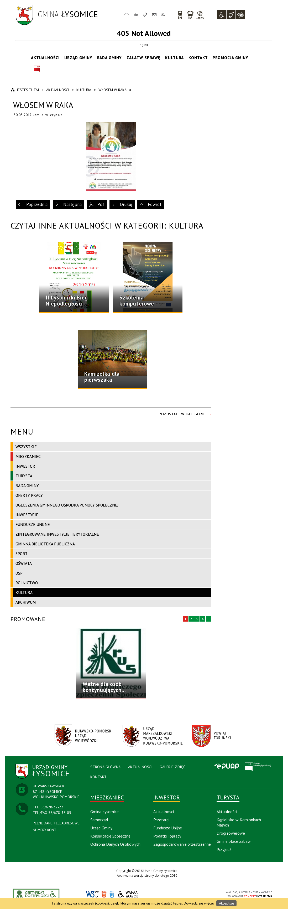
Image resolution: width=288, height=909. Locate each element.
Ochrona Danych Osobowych (115, 844)
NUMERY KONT (44, 830)
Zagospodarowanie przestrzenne (182, 844)
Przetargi (161, 819)
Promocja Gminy (230, 57)
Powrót (154, 204)
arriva (200, 14)
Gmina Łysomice (104, 811)
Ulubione (146, 14)
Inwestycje (26, 514)
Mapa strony (136, 14)
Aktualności (45, 57)
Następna (72, 204)
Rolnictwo (26, 582)
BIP (37, 69)
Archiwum (25, 602)
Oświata (23, 563)
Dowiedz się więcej (199, 903)
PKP (180, 14)
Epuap (226, 766)
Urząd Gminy (78, 57)
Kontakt (154, 14)
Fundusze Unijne (32, 524)
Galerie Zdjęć (173, 767)
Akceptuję (226, 903)
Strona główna (126, 14)
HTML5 (104, 894)
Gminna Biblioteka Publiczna (45, 543)
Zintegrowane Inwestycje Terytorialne (57, 534)
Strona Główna (105, 767)
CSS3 (112, 894)
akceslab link (36, 894)
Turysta (23, 475)
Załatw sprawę (143, 57)
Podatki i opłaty (167, 836)
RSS (163, 14)
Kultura (174, 57)
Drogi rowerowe (231, 833)
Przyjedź (224, 849)
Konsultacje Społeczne (110, 836)
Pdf (100, 204)
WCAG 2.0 (128, 894)
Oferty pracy (29, 495)
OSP (19, 573)
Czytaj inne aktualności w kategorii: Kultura (107, 225)
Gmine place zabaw (234, 841)
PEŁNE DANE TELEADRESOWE (56, 823)
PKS (190, 14)
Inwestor (25, 466)
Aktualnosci (163, 811)
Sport (21, 553)
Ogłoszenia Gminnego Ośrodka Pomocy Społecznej (67, 505)
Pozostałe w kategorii (182, 414)
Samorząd (99, 819)
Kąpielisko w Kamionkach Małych (239, 822)
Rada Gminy (109, 57)
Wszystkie (26, 446)
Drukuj (126, 204)
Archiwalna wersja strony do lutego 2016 (147, 875)
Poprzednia (37, 204)
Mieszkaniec (28, 456)
